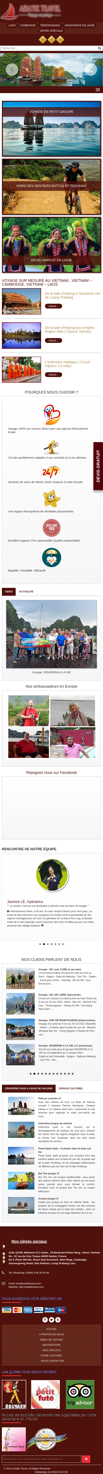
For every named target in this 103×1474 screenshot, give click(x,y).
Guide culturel (51, 1355)
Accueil (51, 1329)
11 (69, 1074)
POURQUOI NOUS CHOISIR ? (51, 392)
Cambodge (28, 25)
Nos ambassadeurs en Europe (51, 686)
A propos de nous (51, 1334)
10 (65, 1074)
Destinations (51, 1344)
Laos (11, 25)
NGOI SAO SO (59, 1472)
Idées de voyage (51, 1339)
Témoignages (50, 25)
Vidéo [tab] (9, 591)
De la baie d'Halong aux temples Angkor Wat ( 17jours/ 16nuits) (69, 329)
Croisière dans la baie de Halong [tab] (29, 1088)
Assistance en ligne (80, 25)
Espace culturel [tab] (71, 1088)
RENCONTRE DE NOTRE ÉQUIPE (29, 849)
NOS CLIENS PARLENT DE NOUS (52, 959)
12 (73, 1074)
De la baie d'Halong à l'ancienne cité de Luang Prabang (72, 295)
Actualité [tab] (26, 591)
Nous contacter (52, 1360)
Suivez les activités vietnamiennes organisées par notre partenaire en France (49, 1417)
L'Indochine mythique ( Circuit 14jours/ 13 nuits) (67, 364)
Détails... (53, 306)
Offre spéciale (51, 30)
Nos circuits (51, 1350)
